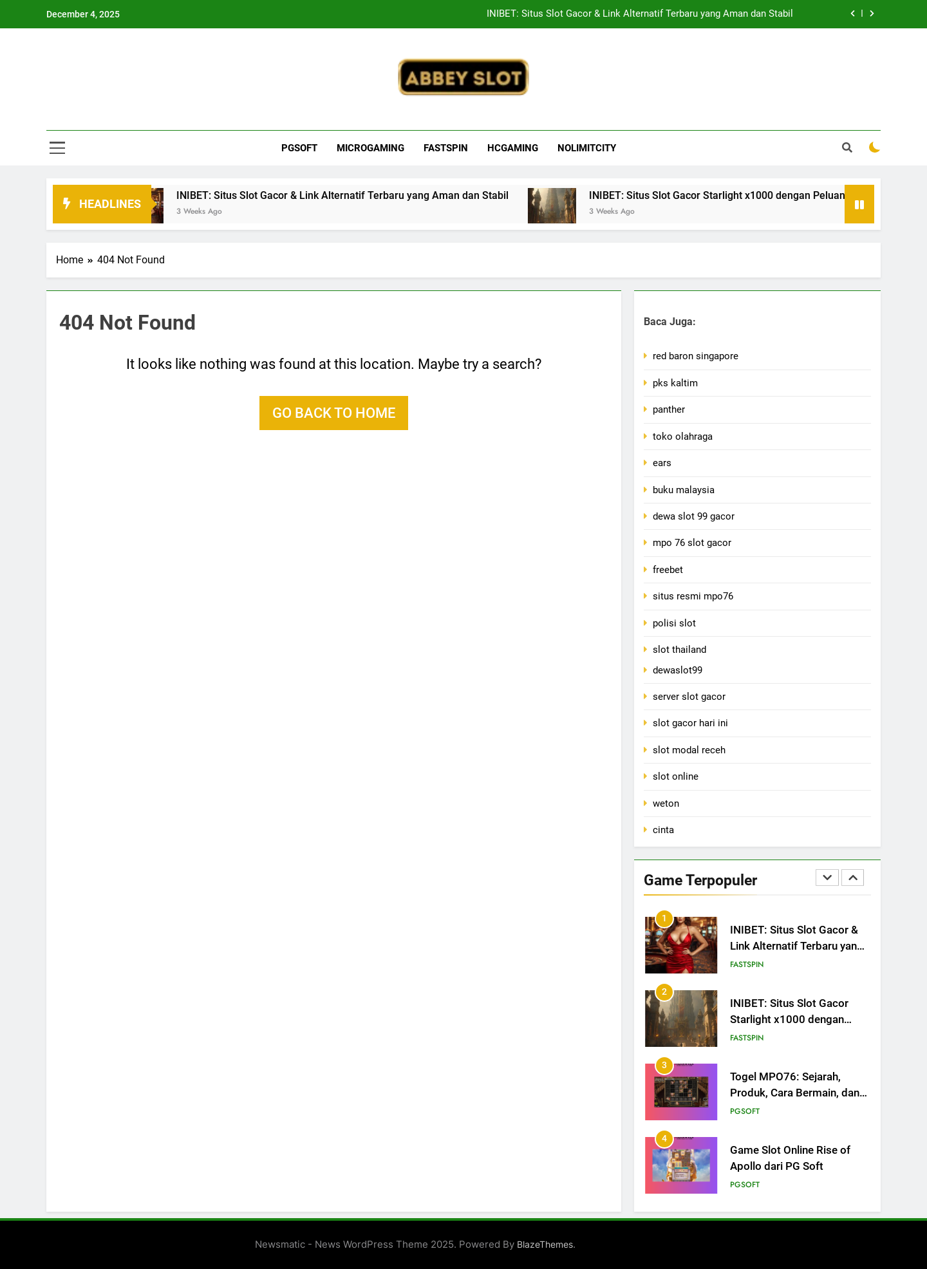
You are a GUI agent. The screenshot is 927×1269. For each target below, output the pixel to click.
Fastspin (446, 148)
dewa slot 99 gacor (694, 516)
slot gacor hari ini (690, 723)
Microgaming (370, 148)
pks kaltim (675, 383)
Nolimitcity (586, 148)
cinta (663, 830)
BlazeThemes (545, 1244)
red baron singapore (695, 356)
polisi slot (674, 623)
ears (662, 463)
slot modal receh (689, 750)
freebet (668, 570)
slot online (675, 776)
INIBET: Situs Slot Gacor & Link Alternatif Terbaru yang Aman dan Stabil (640, 14)
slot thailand (679, 649)
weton (666, 803)
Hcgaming (512, 148)
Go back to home (333, 413)
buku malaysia (684, 490)
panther (669, 409)
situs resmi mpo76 (693, 596)
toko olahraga (683, 436)
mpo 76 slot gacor (692, 543)
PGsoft (299, 148)
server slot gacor (689, 696)
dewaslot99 (677, 670)
